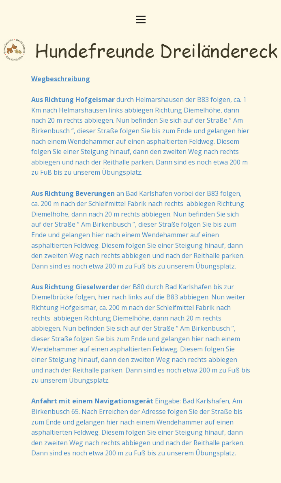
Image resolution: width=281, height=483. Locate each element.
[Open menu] (141, 19)
